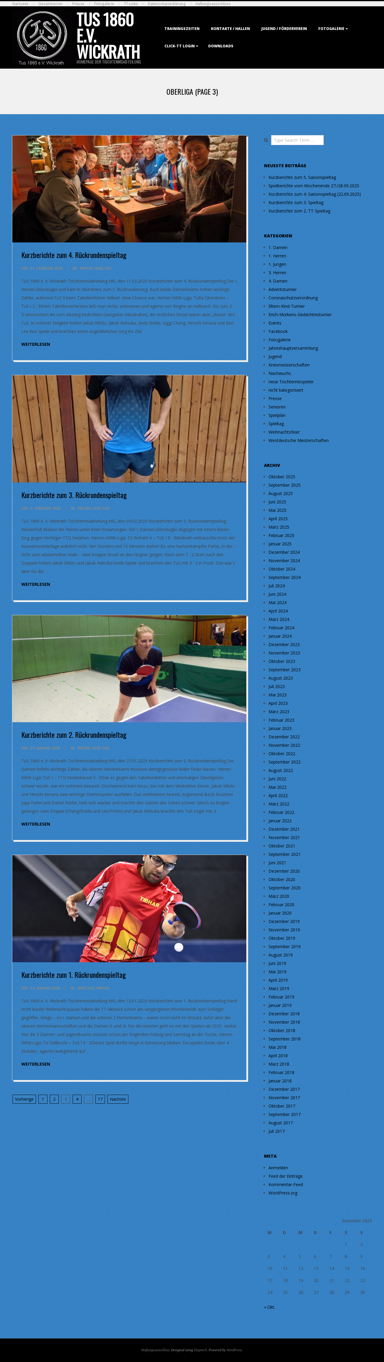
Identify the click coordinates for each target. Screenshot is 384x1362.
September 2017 (284, 1114)
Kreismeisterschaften (289, 365)
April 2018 (278, 1055)
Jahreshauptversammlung (293, 348)
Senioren (277, 407)
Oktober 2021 (281, 846)
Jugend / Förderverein (284, 28)
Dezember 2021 (284, 829)
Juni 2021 (277, 862)
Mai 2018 (277, 1047)
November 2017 (284, 1097)
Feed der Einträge (285, 1176)
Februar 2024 (281, 628)
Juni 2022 (277, 779)
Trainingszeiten (182, 28)
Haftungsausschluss (213, 3)
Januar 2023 (280, 728)
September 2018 (284, 1039)
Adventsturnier (282, 289)
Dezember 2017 (284, 1089)
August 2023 (280, 678)
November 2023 (284, 653)
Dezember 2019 (284, 921)
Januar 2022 (280, 820)
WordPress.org (282, 1193)
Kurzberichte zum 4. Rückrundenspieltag (73, 254)
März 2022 (278, 804)
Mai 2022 (277, 787)
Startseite (20, 3)
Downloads (220, 46)
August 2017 (280, 1123)
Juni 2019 (277, 963)
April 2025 (278, 518)
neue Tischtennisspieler (291, 381)
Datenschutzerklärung (167, 3)
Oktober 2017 (281, 1106)
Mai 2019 (277, 972)
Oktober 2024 (281, 569)
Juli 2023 (276, 686)
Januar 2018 (280, 1081)
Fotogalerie (104, 3)
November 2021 (284, 837)
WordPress (234, 1350)
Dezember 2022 (284, 737)
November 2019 (284, 930)
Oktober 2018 (281, 1030)
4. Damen (277, 281)
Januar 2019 (280, 1005)
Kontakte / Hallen (230, 28)
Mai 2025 (277, 510)
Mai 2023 (277, 695)
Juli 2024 (276, 586)
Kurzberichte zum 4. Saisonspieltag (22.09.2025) (314, 194)
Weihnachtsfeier (284, 432)
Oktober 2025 (281, 476)
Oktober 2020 (281, 879)
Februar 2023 (281, 720)
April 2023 (278, 703)
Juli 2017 (276, 1131)
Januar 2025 (280, 544)
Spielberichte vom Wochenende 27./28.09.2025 (313, 185)
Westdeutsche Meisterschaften (298, 440)
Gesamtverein (50, 3)
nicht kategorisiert (285, 390)
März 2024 (278, 619)
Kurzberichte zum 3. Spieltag (295, 202)
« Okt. (269, 1307)
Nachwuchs (279, 373)
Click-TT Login (179, 46)
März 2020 (278, 896)
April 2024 (278, 611)
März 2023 (278, 711)
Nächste (118, 1099)
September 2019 (284, 946)
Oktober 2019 (281, 938)
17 (100, 1099)
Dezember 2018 (284, 1013)
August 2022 (280, 770)
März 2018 (278, 1064)
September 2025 (284, 485)
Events (274, 323)
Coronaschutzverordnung (293, 298)
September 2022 (284, 762)
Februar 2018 (281, 1072)
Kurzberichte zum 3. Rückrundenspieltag (74, 494)
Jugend (275, 356)
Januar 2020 (280, 913)
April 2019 (278, 980)
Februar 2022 (281, 812)
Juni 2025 (277, 502)
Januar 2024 (280, 636)
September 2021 (284, 854)
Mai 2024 (277, 602)
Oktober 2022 (281, 753)
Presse (78, 3)
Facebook (278, 331)
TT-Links (131, 3)
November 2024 (284, 560)
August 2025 (280, 493)
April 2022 (278, 795)
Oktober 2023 (281, 661)
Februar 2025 (281, 535)
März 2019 (278, 988)
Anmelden (278, 1168)
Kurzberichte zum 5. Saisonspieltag (302, 177)
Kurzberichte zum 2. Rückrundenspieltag (73, 734)
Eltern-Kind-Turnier (286, 306)
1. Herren (277, 256)
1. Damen (277, 247)
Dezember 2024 (284, 552)
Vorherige (24, 1099)
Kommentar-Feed (285, 1184)
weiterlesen (35, 344)
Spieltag (103, 268)
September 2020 (284, 888)
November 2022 (284, 745)
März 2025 (278, 527)
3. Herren (277, 272)
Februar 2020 (281, 904)
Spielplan (277, 415)
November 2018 (284, 1022)
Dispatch (200, 1350)
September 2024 (284, 577)
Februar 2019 (281, 997)
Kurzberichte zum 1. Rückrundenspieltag (73, 974)
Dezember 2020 (284, 871)
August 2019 (280, 955)
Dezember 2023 (284, 644)
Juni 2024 (277, 594)
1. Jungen (277, 264)
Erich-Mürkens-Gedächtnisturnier (300, 314)
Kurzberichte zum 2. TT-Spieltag (299, 211)
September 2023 (284, 669)
